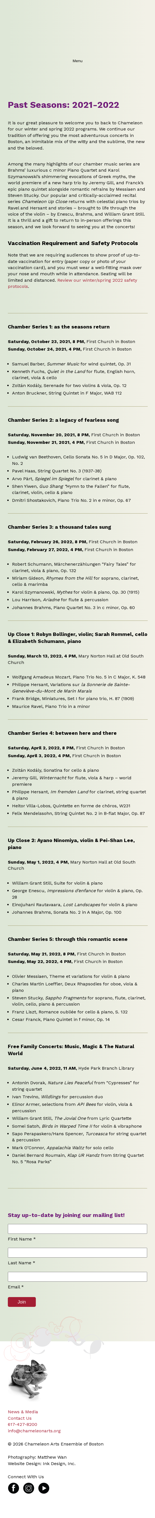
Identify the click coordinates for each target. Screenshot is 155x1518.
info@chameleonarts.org (34, 1430)
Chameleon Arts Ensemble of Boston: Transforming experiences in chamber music (76, 28)
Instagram (28, 1485)
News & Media (23, 1411)
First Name (22, 1239)
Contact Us (20, 1418)
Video (44, 1485)
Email (16, 1287)
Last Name (21, 1262)
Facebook (13, 1485)
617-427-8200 (22, 1424)
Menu (77, 61)
